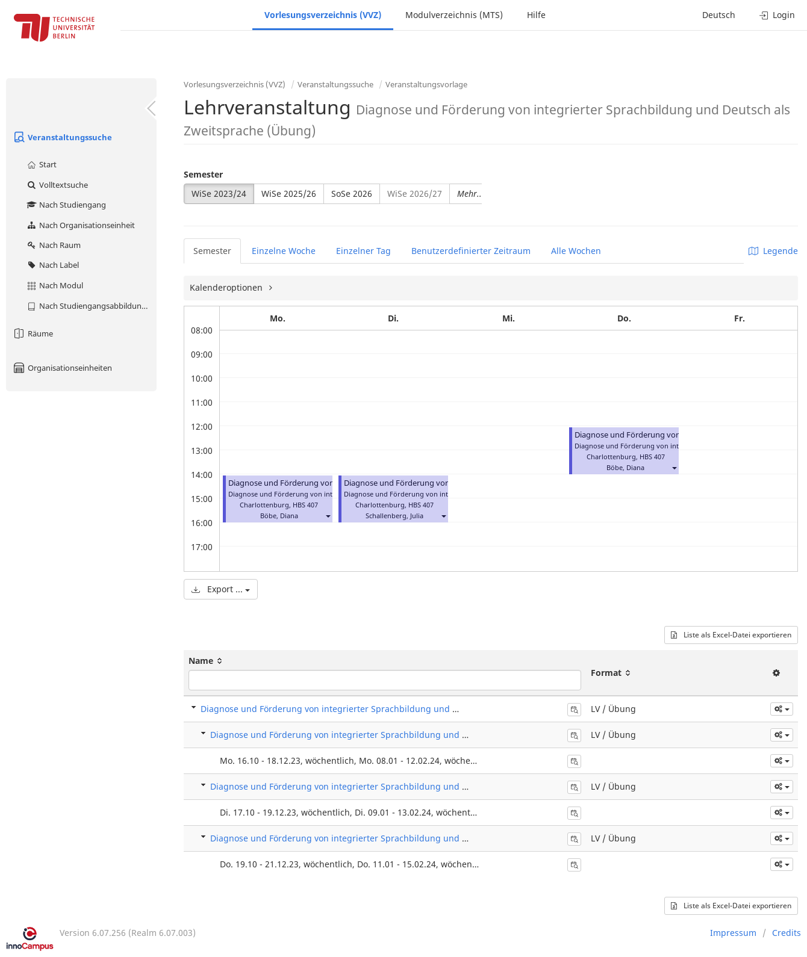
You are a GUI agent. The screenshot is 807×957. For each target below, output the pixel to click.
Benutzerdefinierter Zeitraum (471, 250)
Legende (773, 250)
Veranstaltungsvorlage (426, 84)
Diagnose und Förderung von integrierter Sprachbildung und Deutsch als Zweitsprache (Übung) (396, 708)
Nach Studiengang (66, 204)
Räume (32, 333)
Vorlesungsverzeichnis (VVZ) (322, 14)
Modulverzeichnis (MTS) (454, 14)
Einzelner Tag (363, 250)
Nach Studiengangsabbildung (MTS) (91, 305)
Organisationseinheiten (62, 367)
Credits (786, 932)
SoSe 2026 (351, 193)
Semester (203, 174)
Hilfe (536, 14)
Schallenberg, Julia (394, 515)
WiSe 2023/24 (219, 193)
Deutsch (718, 14)
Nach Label (52, 264)
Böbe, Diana (279, 515)
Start (41, 164)
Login (777, 14)
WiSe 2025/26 (288, 193)
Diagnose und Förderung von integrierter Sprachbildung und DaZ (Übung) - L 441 (376, 838)
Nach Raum (53, 245)
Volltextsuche (57, 184)
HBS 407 (305, 504)
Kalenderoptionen (227, 287)
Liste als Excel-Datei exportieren (731, 635)
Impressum (733, 932)
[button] (328, 515)
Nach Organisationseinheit (80, 225)
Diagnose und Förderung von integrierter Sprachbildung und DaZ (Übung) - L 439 (376, 734)
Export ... (221, 589)
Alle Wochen (576, 250)
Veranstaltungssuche (62, 137)
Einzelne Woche (284, 250)
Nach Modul (54, 285)
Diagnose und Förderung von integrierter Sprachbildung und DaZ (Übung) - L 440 (376, 786)
